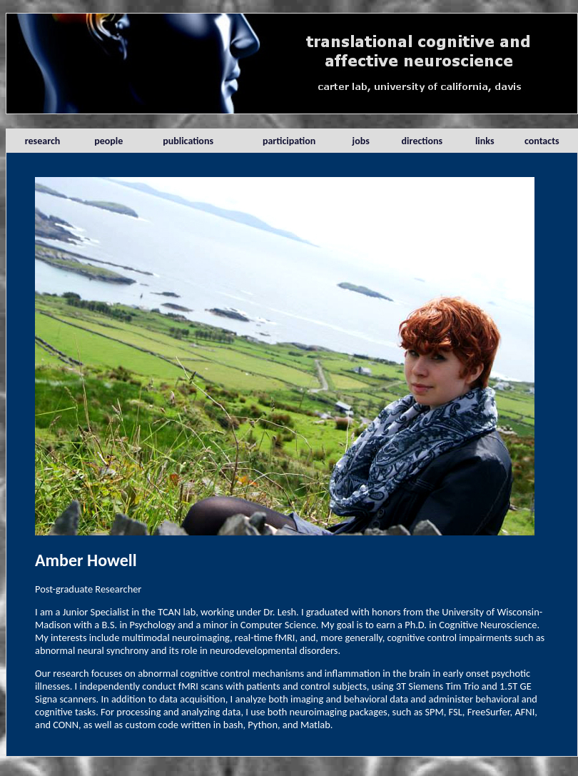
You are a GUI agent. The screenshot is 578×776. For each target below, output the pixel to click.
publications (188, 141)
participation (289, 141)
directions (422, 141)
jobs (361, 141)
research (43, 141)
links (485, 141)
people (108, 141)
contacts (541, 141)
